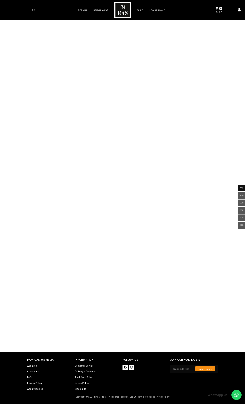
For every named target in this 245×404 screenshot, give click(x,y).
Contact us (33, 371)
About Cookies (35, 389)
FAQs (29, 377)
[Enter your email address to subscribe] (194, 369)
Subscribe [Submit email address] (205, 369)
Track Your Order (83, 377)
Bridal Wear (101, 10)
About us (32, 365)
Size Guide (80, 389)
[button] (236, 395)
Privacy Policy (34, 383)
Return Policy (82, 383)
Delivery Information (85, 371)
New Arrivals (157, 10)
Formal (83, 10)
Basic (140, 10)
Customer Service (84, 365)
